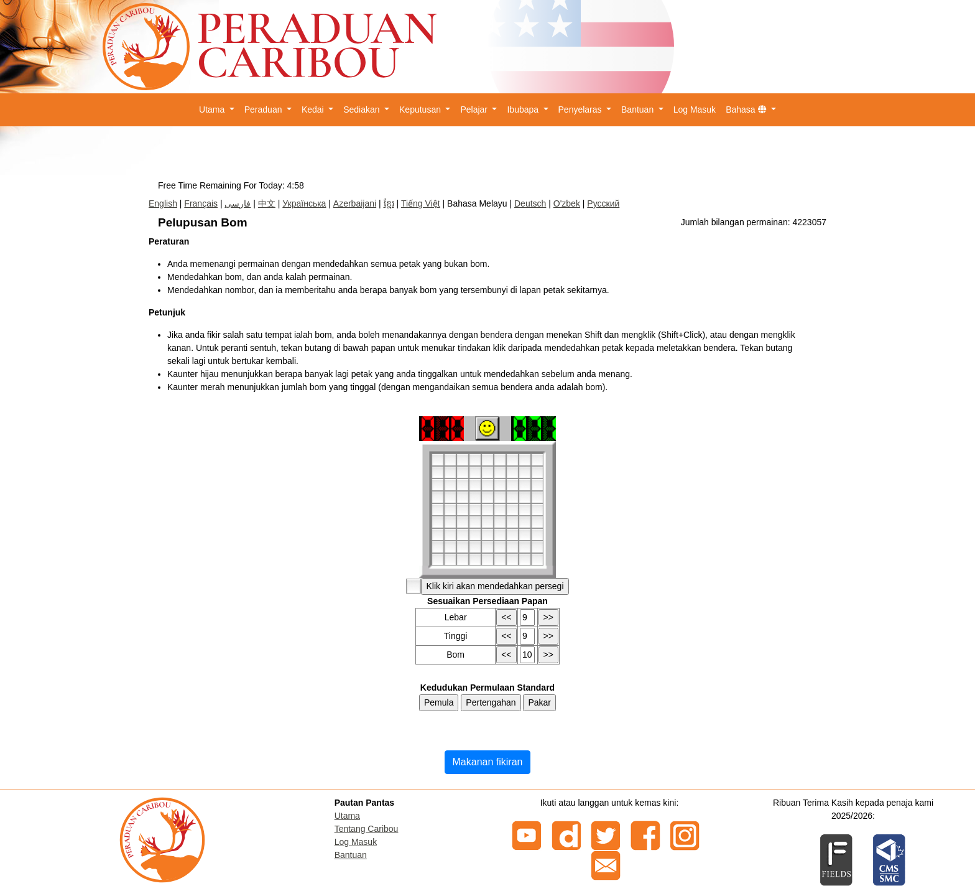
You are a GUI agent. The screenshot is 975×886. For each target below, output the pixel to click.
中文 (266, 203)
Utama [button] (213, 109)
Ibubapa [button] (524, 109)
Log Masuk (694, 109)
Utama (347, 816)
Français (201, 203)
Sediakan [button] (362, 109)
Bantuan (351, 855)
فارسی (237, 203)
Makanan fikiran (488, 762)
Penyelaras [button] (581, 109)
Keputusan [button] (421, 109)
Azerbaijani (354, 203)
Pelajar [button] (474, 109)
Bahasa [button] (747, 109)
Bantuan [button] (638, 109)
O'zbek (566, 203)
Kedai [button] (314, 109)
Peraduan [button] (264, 109)
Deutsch (530, 203)
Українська (304, 203)
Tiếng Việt (420, 203)
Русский (603, 203)
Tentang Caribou (367, 829)
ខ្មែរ (389, 203)
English (163, 203)
